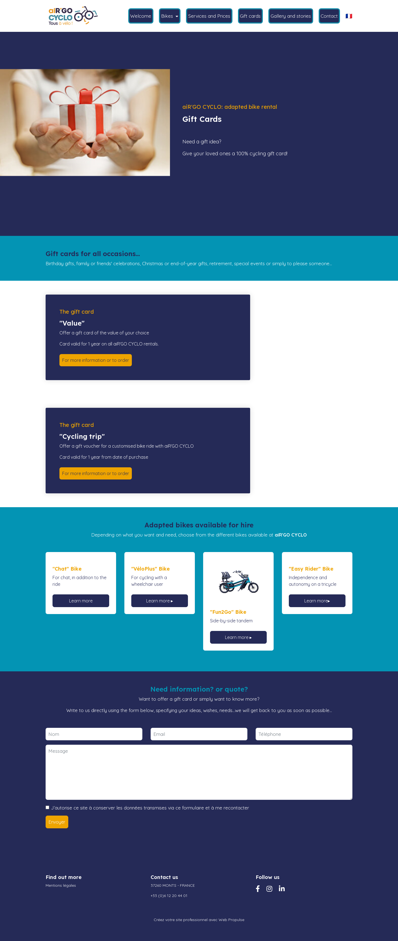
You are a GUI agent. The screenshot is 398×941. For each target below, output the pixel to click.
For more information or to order (95, 360)
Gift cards (250, 16)
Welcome (140, 16)
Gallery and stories (291, 16)
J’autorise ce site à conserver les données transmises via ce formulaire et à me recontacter (150, 808)
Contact (329, 16)
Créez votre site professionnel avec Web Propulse (199, 919)
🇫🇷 (348, 15)
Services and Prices (209, 16)
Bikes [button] (167, 16)
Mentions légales (61, 885)
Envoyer (57, 822)
